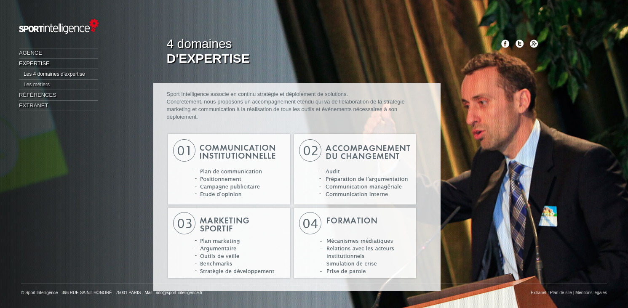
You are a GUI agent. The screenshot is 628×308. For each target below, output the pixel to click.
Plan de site (561, 292)
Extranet (33, 105)
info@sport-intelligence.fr (179, 292)
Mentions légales (591, 292)
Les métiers (37, 85)
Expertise (34, 63)
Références (37, 95)
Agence (30, 53)
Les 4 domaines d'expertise (54, 74)
